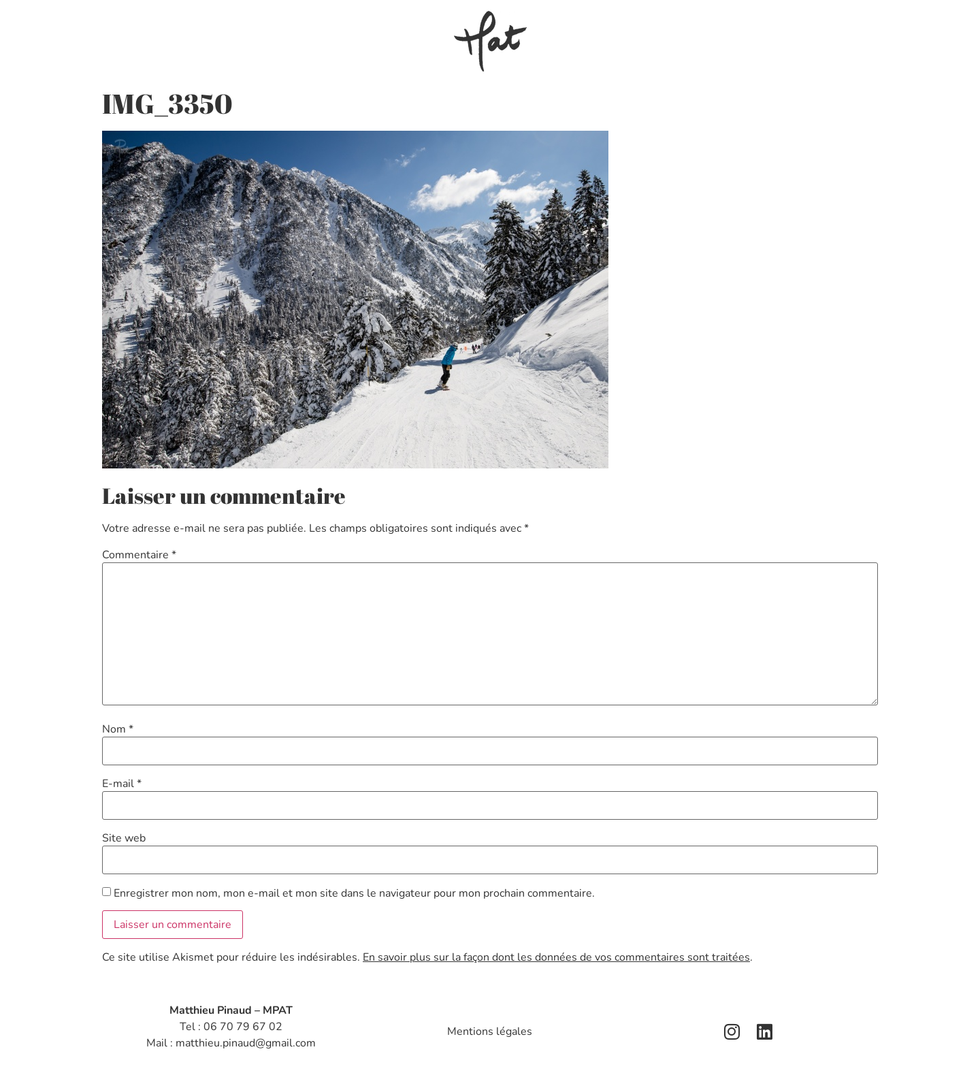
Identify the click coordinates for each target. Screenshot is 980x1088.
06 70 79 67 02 (242, 1026)
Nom (117, 729)
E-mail (122, 783)
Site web (124, 838)
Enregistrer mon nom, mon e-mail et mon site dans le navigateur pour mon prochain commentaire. (354, 893)
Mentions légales (489, 1031)
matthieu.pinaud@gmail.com (246, 1043)
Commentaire (139, 554)
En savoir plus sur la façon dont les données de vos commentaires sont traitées (556, 957)
